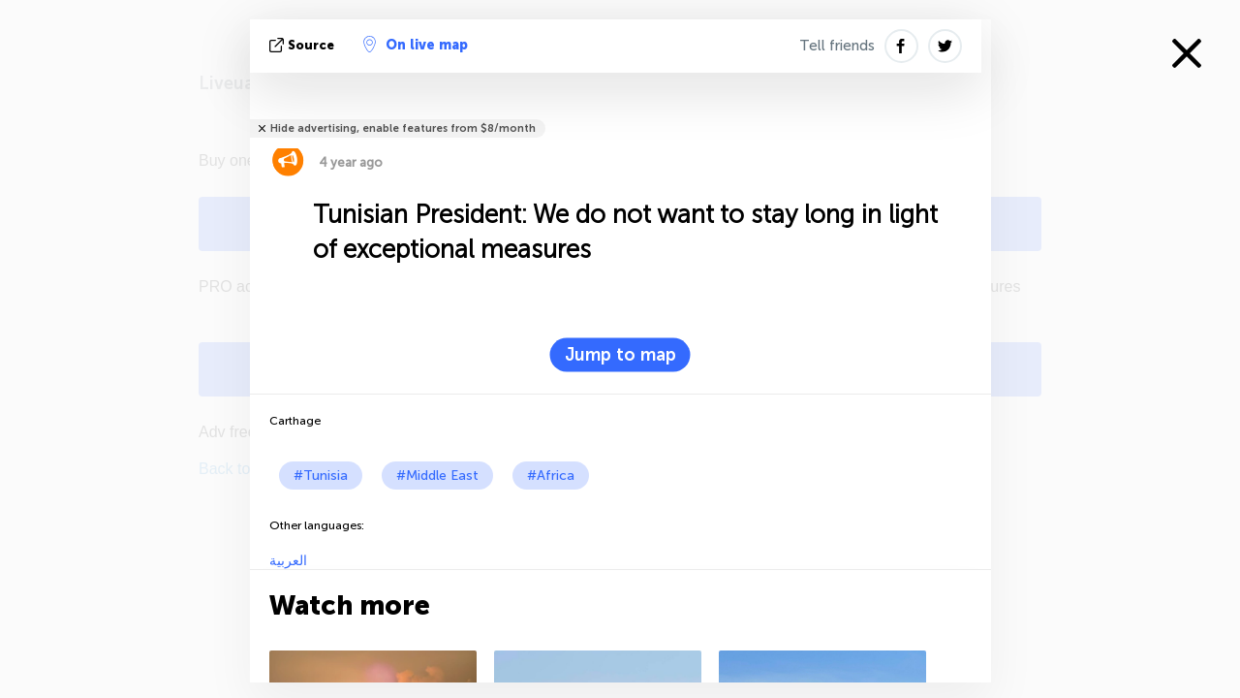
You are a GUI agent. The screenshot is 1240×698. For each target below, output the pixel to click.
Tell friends (837, 45)
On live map (415, 44)
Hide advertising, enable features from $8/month (403, 128)
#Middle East (437, 475)
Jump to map (620, 354)
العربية (288, 561)
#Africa (550, 475)
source (303, 45)
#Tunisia (321, 475)
